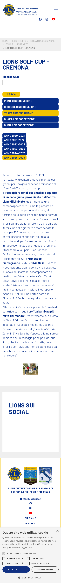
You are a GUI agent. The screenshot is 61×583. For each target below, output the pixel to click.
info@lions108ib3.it (30, 499)
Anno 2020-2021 (14, 135)
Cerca (11, 94)
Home (5, 41)
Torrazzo (22, 44)
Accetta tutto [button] (16, 569)
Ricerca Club (10, 76)
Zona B (9, 44)
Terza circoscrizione (42, 41)
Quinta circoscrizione (19, 125)
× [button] (57, 531)
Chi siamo (30, 518)
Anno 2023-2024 (14, 148)
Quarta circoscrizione (19, 119)
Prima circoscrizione (18, 100)
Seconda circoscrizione (20, 106)
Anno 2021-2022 (14, 140)
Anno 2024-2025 (14, 153)
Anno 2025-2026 (14, 157)
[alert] (30, 555)
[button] (30, 577)
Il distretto (19, 41)
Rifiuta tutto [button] (45, 569)
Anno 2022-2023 (14, 144)
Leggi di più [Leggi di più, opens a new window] (26, 547)
